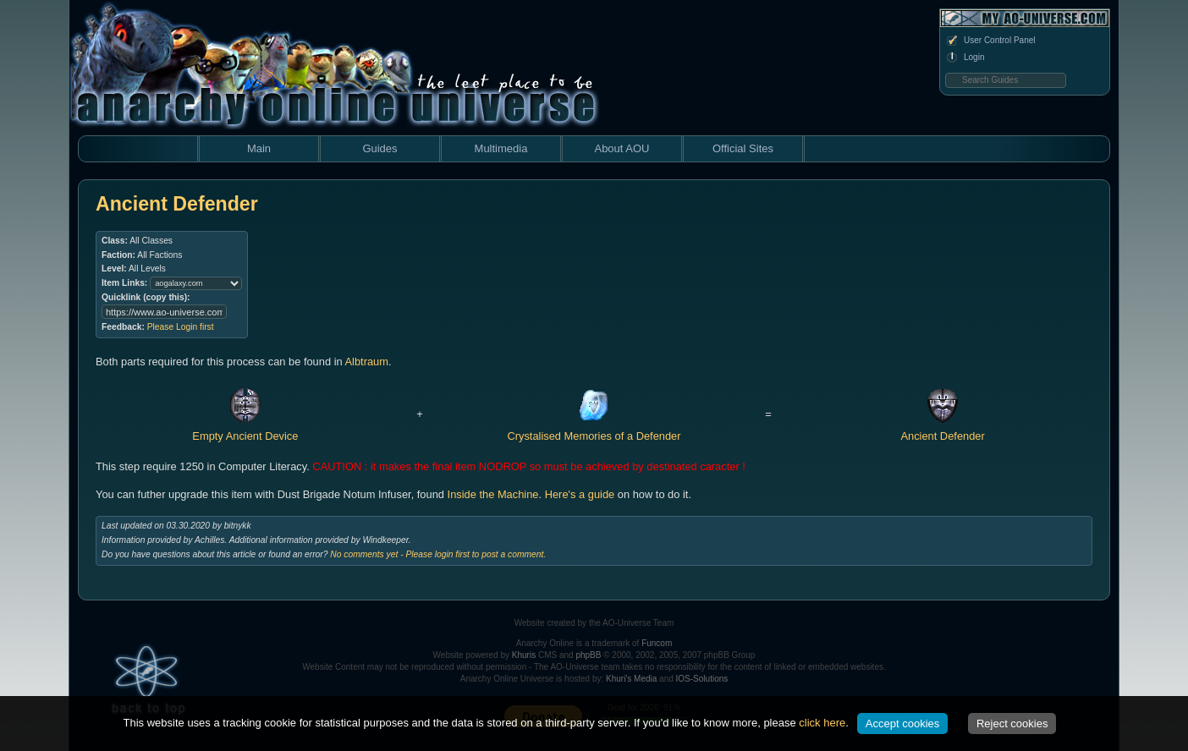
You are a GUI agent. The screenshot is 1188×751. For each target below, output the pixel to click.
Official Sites (742, 148)
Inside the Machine (493, 494)
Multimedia (501, 148)
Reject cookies (1012, 723)
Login (964, 57)
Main (259, 148)
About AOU (621, 148)
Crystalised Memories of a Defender (593, 428)
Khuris (524, 655)
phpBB (588, 655)
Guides (379, 148)
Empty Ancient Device (245, 428)
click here (822, 722)
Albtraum (366, 361)
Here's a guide (580, 494)
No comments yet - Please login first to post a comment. (438, 554)
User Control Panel (990, 41)
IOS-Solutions (702, 678)
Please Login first (180, 327)
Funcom (656, 643)
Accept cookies (902, 723)
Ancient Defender (942, 428)
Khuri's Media (631, 678)
